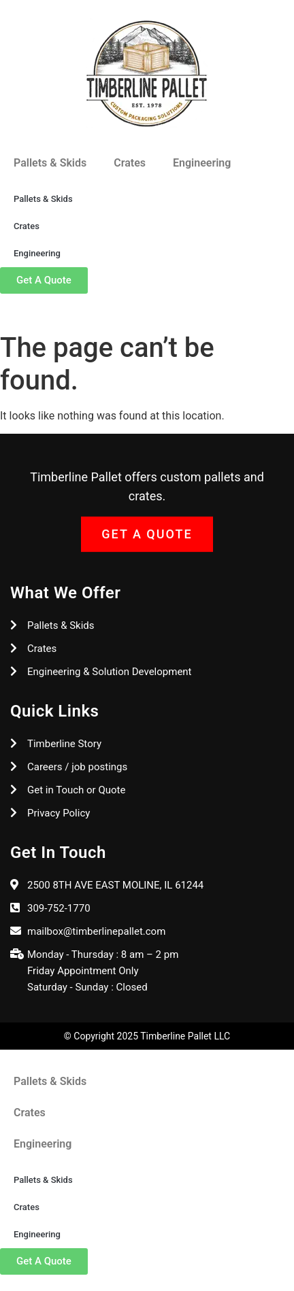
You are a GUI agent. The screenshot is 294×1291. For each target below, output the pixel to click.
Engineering (202, 162)
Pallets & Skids (50, 162)
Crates (130, 162)
